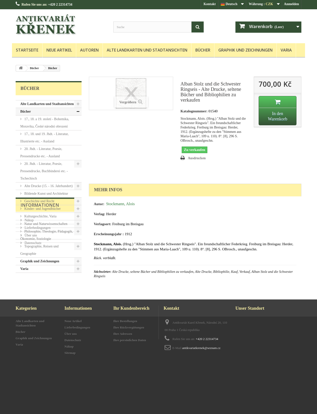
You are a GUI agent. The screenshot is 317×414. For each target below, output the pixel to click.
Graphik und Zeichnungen (245, 50)
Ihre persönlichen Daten (129, 382)
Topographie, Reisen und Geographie (39, 249)
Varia (286, 50)
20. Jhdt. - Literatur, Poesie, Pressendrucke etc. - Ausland (41, 152)
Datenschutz (33, 323)
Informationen (40, 287)
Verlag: (99, 214)
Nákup (29, 301)
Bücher (202, 50)
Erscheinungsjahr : (109, 234)
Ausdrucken (197, 158)
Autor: (99, 204)
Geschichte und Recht (38, 201)
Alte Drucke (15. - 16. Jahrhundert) (48, 186)
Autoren (89, 50)
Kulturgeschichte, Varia (39, 216)
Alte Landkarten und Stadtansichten (147, 50)
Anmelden (291, 4)
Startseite (27, 50)
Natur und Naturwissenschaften (45, 224)
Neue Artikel (59, 50)
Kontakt (209, 4)
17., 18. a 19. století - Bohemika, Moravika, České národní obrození (44, 122)
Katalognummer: (194, 111)
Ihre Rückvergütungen (128, 370)
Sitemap (70, 395)
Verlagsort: (102, 224)
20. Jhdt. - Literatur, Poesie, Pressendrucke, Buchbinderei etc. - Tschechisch (44, 171)
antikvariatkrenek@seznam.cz (201, 390)
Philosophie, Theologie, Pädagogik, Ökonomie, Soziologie (46, 235)
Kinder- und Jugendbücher (42, 209)
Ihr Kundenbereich (131, 350)
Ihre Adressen (122, 376)
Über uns (30, 316)
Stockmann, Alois (120, 204)
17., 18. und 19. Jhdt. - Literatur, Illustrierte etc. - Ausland (44, 137)
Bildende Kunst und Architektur (45, 193)
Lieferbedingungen (37, 308)
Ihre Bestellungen (125, 363)
